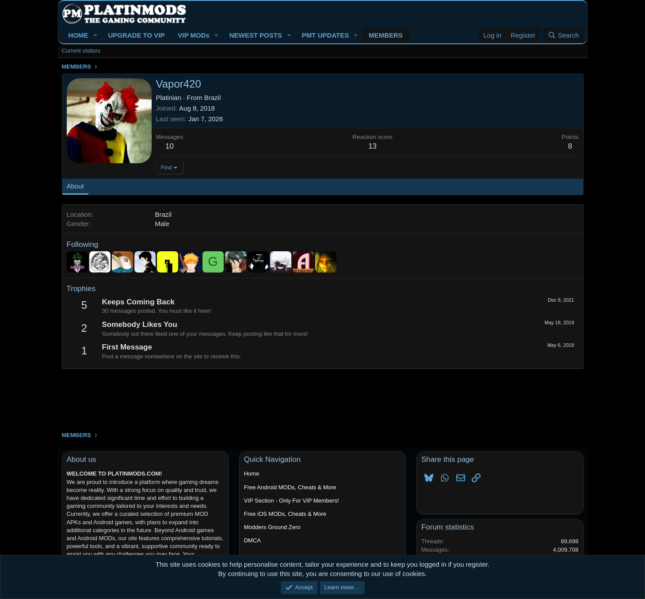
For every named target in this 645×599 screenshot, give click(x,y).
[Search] (563, 35)
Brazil (212, 97)
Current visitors (81, 50)
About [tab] (75, 186)
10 (169, 146)
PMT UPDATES (325, 35)
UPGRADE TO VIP (136, 35)
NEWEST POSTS (255, 35)
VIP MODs (193, 35)
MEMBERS (386, 35)
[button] (95, 35)
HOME (78, 35)
